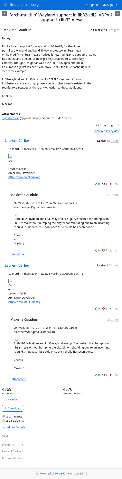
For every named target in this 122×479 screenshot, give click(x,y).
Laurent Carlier (17, 140)
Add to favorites (14, 427)
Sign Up (110, 5)
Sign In (92, 5)
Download (12, 408)
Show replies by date (106, 131)
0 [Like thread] (99, 125)
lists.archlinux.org (24, 4)
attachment (19, 254)
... (11, 156)
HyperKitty (62, 473)
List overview (11, 399)
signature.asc (10, 118)
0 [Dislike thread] (106, 125)
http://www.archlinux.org (24, 177)
